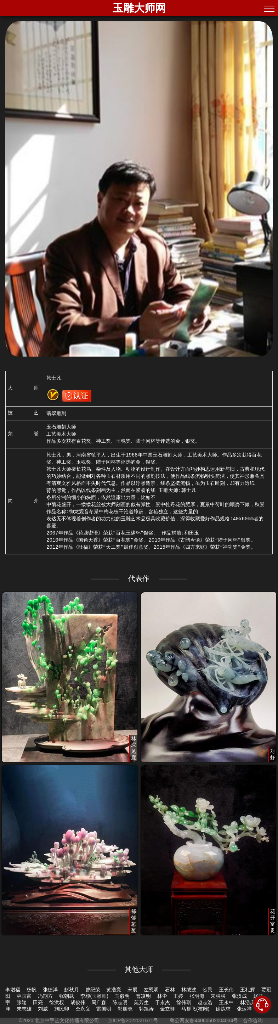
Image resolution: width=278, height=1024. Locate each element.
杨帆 (31, 989)
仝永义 (82, 1009)
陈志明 (120, 1002)
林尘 (162, 996)
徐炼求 (223, 1009)
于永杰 (162, 1002)
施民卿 (61, 1009)
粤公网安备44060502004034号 (204, 1020)
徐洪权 (56, 1002)
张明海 (196, 996)
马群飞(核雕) (195, 1009)
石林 (170, 989)
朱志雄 (24, 1009)
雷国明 (103, 1009)
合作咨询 (253, 1020)
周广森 (98, 1002)
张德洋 (50, 989)
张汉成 (239, 996)
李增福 (12, 989)
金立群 (167, 1009)
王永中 (226, 1002)
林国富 (24, 996)
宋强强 (218, 996)
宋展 (132, 989)
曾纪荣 (92, 989)
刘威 (43, 1009)
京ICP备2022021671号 (133, 1020)
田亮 (38, 1002)
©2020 (26, 1020)
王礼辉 (247, 989)
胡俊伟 (77, 1002)
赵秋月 (71, 989)
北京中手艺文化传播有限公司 (67, 1020)
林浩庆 (247, 1002)
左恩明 (151, 989)
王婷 (178, 996)
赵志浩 (205, 1002)
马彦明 (122, 996)
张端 (22, 1002)
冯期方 (45, 996)
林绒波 (188, 989)
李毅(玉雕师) (94, 996)
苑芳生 (141, 1002)
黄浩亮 (113, 989)
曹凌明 (143, 996)
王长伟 (226, 989)
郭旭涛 (146, 1009)
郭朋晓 (125, 1009)
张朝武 (66, 996)
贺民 (207, 989)
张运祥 (244, 1009)
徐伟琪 (183, 1002)
